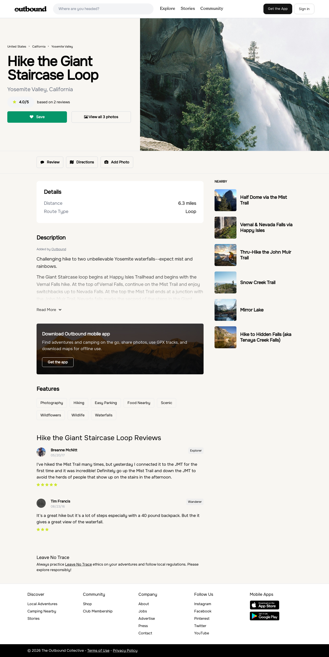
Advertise (146, 618)
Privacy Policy (125, 650)
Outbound (58, 249)
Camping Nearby (41, 611)
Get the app (58, 362)
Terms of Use (98, 650)
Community (211, 9)
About (143, 603)
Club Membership (98, 611)
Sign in (304, 9)
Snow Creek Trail (257, 282)
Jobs (142, 611)
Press (143, 625)
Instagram (202, 603)
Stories (188, 9)
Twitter (200, 625)
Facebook (202, 611)
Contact (145, 633)
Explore (167, 9)
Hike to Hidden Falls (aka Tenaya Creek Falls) (265, 337)
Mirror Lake (251, 310)
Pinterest (202, 618)
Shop (87, 603)
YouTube (201, 633)
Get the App (278, 8)
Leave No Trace (78, 564)
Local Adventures (42, 603)
